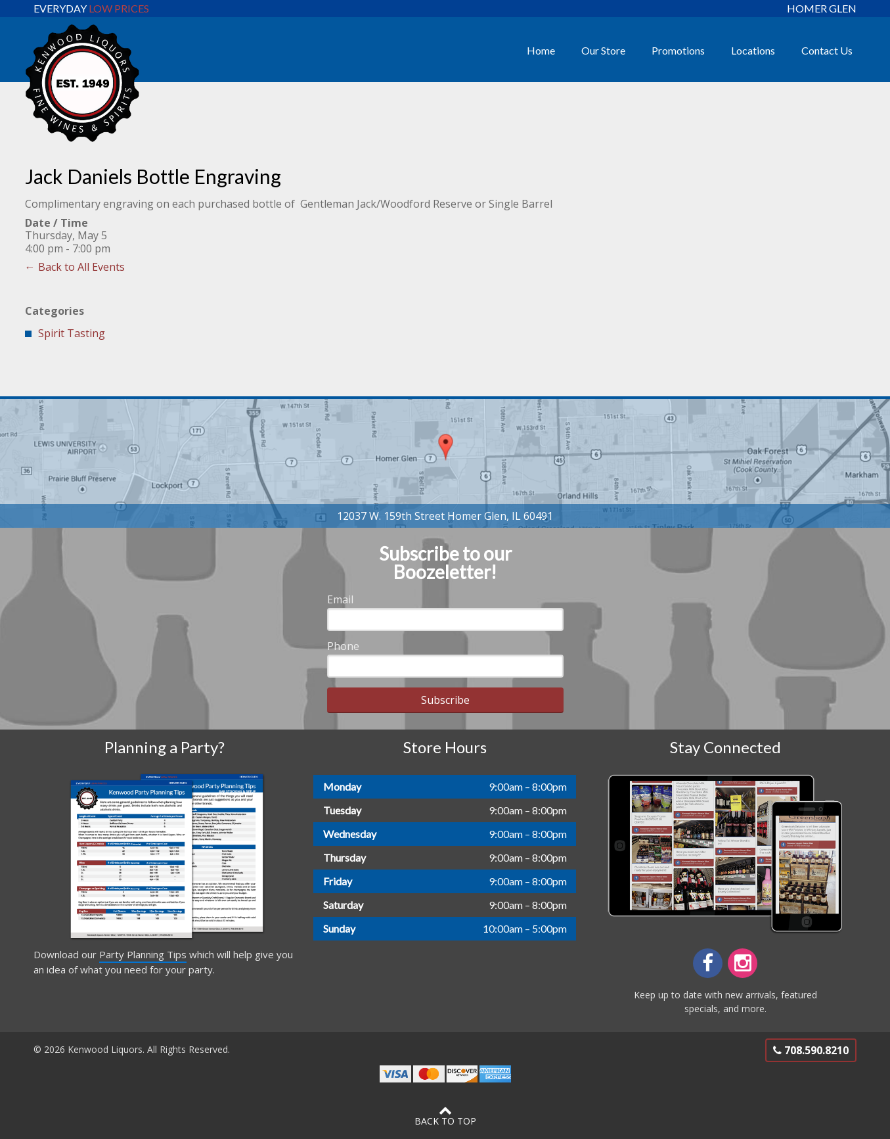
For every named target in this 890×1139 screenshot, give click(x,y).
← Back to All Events (75, 267)
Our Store (603, 50)
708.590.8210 (811, 1050)
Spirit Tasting (71, 333)
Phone (343, 646)
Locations (753, 50)
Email (340, 599)
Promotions (678, 50)
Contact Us (827, 50)
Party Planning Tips (143, 954)
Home (541, 50)
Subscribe (445, 700)
